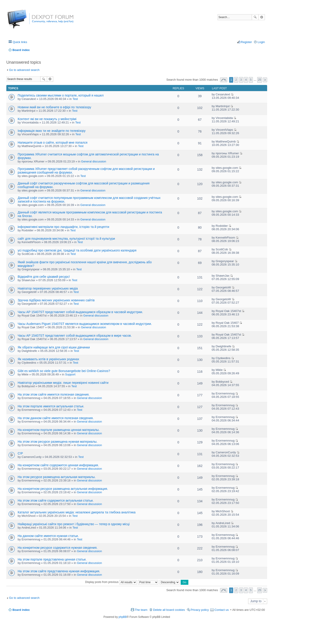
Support (70, 374)
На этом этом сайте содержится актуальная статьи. (55, 500)
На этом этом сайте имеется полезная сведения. (53, 394)
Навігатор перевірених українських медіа (48, 288)
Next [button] (265, 79)
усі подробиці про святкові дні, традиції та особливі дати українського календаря (77, 250)
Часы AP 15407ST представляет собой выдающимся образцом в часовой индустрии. (80, 312)
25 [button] (259, 79)
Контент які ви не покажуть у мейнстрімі (47, 119)
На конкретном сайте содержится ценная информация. (58, 465)
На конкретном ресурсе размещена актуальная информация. (63, 489)
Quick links (20, 42)
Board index (21, 609)
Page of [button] (223, 79)
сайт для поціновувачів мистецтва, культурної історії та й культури (66, 238)
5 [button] (251, 79)
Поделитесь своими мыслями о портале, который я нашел (61, 95)
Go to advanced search (24, 70)
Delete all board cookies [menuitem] (169, 609)
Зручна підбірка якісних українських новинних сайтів (56, 300)
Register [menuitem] (246, 42)
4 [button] (246, 79)
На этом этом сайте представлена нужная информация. (59, 571)
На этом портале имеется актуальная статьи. (51, 406)
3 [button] (241, 79)
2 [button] (236, 79)
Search (255, 17)
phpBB (123, 617)
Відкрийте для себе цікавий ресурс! (44, 276)
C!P (20, 453)
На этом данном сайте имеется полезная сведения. (56, 418)
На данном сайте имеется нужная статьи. (48, 536)
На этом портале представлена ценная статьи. (52, 559)
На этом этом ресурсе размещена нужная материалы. (57, 441)
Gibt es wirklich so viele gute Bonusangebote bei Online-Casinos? (64, 371)
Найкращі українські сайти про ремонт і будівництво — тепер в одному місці (73, 524)
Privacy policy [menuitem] (200, 609)
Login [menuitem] (261, 42)
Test (75, 99)
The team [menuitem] (141, 609)
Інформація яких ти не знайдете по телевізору (52, 131)
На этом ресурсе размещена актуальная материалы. (57, 477)
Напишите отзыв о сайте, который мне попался (52, 142)
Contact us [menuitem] (221, 609)
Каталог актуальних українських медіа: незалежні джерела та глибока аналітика (77, 512)
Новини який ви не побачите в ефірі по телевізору (54, 107)
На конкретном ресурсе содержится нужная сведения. (57, 547)
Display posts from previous (111, 582)
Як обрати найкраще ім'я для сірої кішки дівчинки (54, 347)
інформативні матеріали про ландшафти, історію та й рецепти (63, 227)
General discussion (93, 161)
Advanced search (262, 17)
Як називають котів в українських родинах (48, 359)
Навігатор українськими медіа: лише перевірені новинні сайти (63, 382)
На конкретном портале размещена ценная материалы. (59, 430)
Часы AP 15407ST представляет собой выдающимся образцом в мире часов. (75, 335)
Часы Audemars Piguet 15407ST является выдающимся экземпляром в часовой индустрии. (85, 324)
